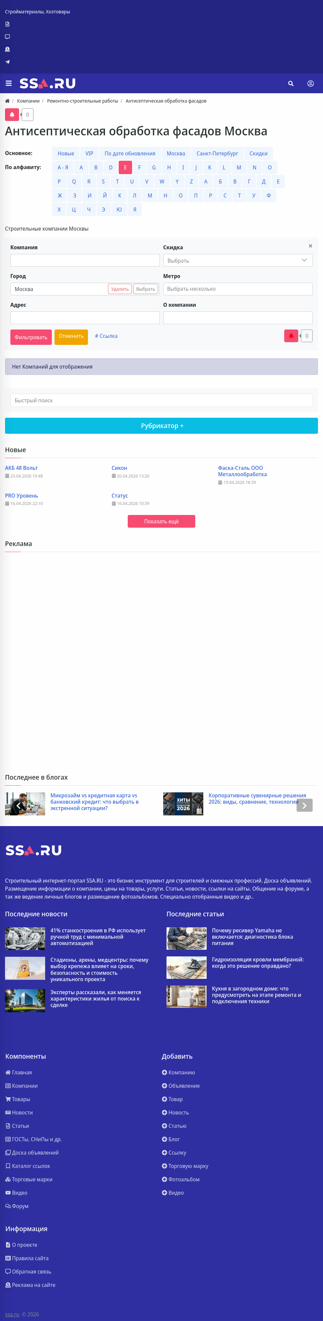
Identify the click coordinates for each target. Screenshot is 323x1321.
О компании (179, 304)
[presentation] (18, 805)
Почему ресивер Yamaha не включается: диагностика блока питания (252, 937)
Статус (120, 496)
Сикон (119, 468)
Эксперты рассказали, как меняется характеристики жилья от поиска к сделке (95, 999)
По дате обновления (130, 153)
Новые (66, 153)
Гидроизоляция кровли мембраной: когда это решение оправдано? (258, 962)
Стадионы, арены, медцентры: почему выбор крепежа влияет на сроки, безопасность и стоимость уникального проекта (99, 969)
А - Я (63, 167)
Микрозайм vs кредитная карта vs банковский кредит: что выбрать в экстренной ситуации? (95, 802)
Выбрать (145, 289)
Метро (171, 276)
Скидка (173, 247)
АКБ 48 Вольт (21, 468)
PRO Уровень (21, 496)
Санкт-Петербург (217, 153)
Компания (24, 247)
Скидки (258, 153)
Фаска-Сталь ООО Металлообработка (242, 471)
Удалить (120, 289)
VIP (89, 153)
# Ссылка (106, 336)
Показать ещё (161, 521)
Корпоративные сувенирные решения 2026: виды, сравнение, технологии (258, 798)
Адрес (18, 304)
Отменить (71, 336)
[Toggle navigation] (310, 83)
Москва (176, 153)
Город (18, 276)
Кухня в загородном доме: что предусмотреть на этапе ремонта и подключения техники (256, 995)
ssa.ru (12, 1314)
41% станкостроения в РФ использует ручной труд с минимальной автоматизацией (98, 937)
